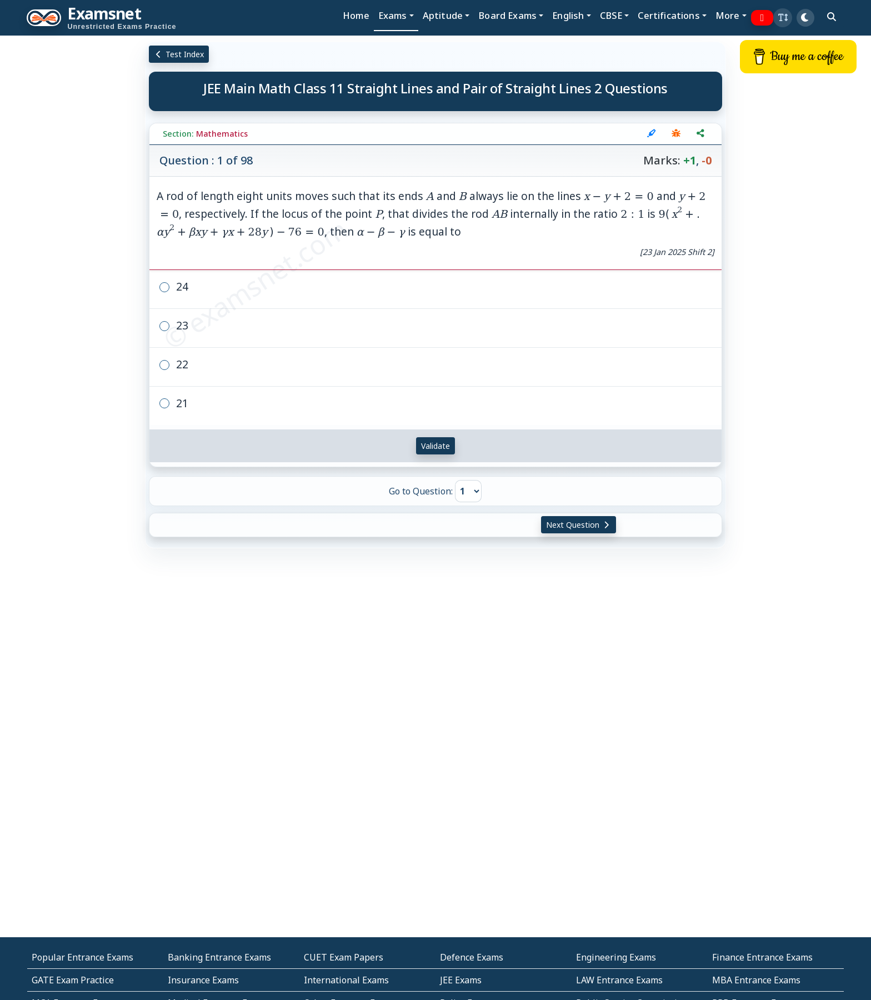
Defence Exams (471, 957)
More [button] (727, 15)
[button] (782, 17)
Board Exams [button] (507, 15)
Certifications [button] (668, 15)
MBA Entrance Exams (756, 980)
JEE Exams (461, 980)
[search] (831, 16)
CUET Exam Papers (343, 957)
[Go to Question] (468, 491)
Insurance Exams (203, 980)
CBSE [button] (611, 15)
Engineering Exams (616, 957)
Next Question (579, 524)
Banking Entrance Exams (219, 957)
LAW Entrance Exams (619, 980)
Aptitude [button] (443, 15)
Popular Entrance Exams (82, 957)
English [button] (568, 15)
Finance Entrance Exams (762, 957)
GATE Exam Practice (73, 980)
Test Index (179, 54)
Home (356, 15)
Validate (435, 446)
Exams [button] (392, 15)
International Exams (346, 980)
